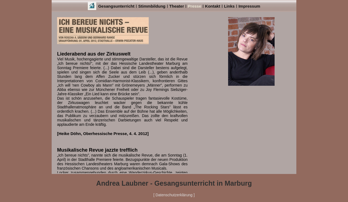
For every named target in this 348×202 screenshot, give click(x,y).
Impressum (249, 6)
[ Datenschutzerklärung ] (174, 195)
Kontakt (212, 6)
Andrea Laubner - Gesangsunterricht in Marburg (174, 183)
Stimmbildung (152, 6)
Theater (176, 6)
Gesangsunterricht (116, 6)
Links (229, 6)
